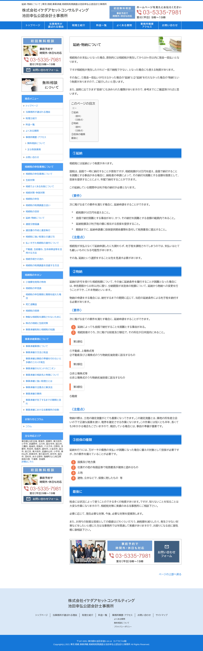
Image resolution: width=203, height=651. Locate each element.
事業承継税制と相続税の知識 (40, 329)
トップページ (33, 25)
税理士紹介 (78, 25)
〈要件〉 (78, 116)
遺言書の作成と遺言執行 (38, 230)
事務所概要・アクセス (36, 137)
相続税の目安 (32, 211)
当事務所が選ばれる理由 (56, 25)
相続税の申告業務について (39, 174)
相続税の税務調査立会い (38, 205)
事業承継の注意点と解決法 (39, 387)
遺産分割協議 (32, 224)
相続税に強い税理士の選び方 (40, 236)
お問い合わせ (170, 25)
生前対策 (30, 180)
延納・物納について (35, 218)
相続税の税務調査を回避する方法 (42, 265)
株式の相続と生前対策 (37, 323)
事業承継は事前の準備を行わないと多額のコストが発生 (43, 360)
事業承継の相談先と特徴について (42, 375)
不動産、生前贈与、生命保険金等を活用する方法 (44, 251)
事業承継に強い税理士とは (39, 381)
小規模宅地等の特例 (36, 282)
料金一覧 (101, 25)
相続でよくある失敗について (40, 186)
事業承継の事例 (33, 393)
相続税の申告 (32, 199)
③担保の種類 (78, 134)
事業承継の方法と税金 (37, 352)
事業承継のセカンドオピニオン (40, 368)
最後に (74, 138)
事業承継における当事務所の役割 (42, 410)
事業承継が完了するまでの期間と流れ (43, 402)
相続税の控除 (32, 310)
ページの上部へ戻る (170, 574)
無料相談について (36, 143)
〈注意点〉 (79, 120)
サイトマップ (162, 615)
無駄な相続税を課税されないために (43, 317)
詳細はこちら (28, 462)
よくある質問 (124, 25)
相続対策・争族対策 (35, 192)
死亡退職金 (31, 304)
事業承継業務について (37, 346)
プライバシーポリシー (123, 627)
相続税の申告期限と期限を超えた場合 (43, 296)
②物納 (74, 123)
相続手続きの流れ (34, 259)
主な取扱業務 (34, 149)
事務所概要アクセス (147, 25)
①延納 (74, 112)
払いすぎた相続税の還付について (42, 243)
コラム (29, 426)
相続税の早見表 (33, 288)
